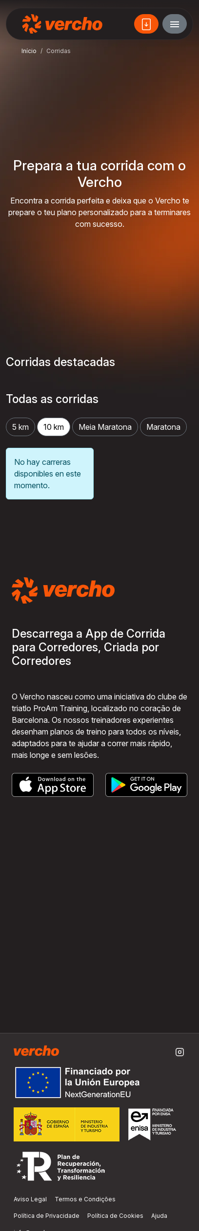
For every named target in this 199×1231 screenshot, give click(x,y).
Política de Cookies (115, 1215)
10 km (53, 427)
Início (29, 51)
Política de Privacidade (47, 1215)
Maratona (163, 427)
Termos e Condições (85, 1199)
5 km (20, 427)
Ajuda (159, 1215)
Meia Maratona (105, 427)
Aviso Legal (30, 1199)
